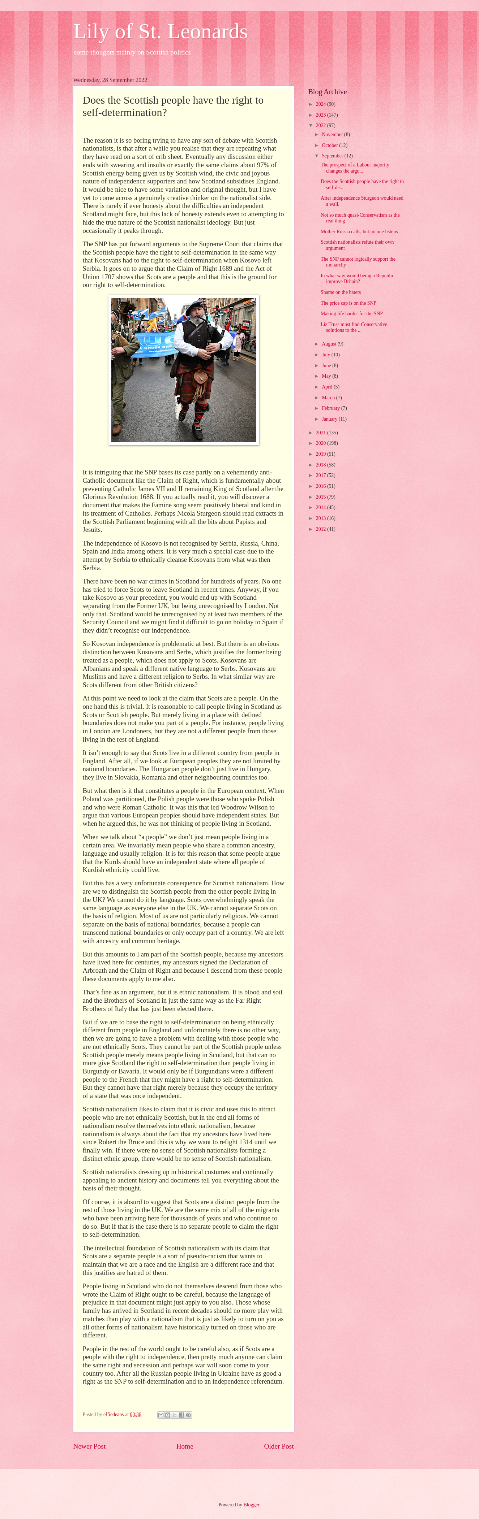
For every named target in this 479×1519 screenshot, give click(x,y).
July (326, 354)
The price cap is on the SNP (348, 303)
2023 (321, 115)
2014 (321, 507)
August (329, 344)
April (328, 387)
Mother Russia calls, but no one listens (359, 231)
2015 (321, 497)
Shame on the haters (341, 292)
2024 (321, 104)
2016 (321, 486)
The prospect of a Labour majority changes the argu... (355, 168)
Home (184, 1446)
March (329, 397)
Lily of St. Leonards (160, 31)
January (330, 419)
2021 (321, 432)
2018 (321, 465)
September (333, 156)
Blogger (251, 1504)
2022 (321, 125)
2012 (321, 529)
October (330, 145)
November (333, 134)
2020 (321, 443)
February (331, 408)
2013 (321, 518)
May (327, 376)
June (327, 365)
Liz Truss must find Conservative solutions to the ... (354, 327)
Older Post (279, 1446)
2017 (321, 475)
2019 (321, 454)
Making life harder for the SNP (352, 313)
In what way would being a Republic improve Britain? (357, 279)
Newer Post (89, 1446)
